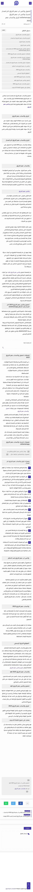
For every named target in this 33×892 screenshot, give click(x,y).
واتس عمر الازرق (25, 45)
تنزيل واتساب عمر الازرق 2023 (21, 84)
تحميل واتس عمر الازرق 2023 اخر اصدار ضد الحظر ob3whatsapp (18, 49)
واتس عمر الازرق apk (14, 272)
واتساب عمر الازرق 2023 (23, 70)
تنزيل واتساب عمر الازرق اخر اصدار (20, 38)
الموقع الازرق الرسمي (23, 73)
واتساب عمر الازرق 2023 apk (22, 77)
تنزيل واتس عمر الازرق (16, 668)
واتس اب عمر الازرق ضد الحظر (21, 66)
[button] (20, 803)
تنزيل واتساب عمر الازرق (23, 34)
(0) (3, 24)
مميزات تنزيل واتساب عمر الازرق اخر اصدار (18, 62)
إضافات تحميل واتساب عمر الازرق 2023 (19, 54)
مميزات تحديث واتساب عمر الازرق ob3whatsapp (20, 58)
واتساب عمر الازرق (24, 42)
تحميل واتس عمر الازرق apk (22, 80)
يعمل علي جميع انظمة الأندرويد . (20, 87)
